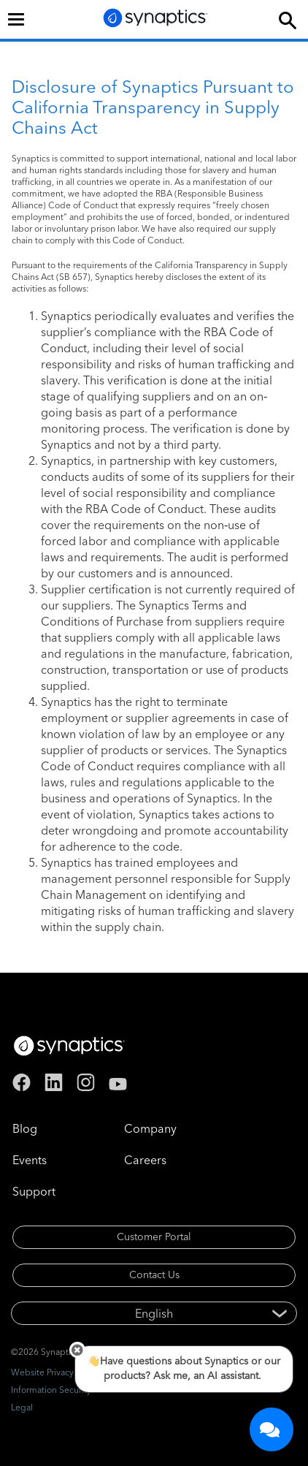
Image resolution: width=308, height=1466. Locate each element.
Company (150, 1128)
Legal (22, 1407)
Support (33, 1191)
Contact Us (154, 1274)
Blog (24, 1128)
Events (29, 1159)
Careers (145, 1159)
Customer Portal (154, 1236)
